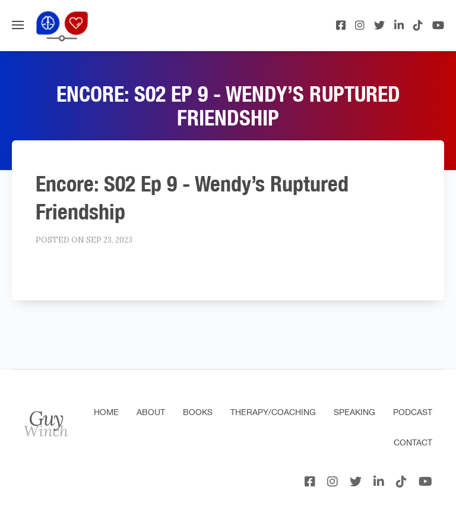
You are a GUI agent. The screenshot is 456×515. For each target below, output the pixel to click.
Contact (413, 442)
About (151, 412)
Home (106, 412)
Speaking (354, 412)
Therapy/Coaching (273, 412)
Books (198, 412)
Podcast (412, 412)
